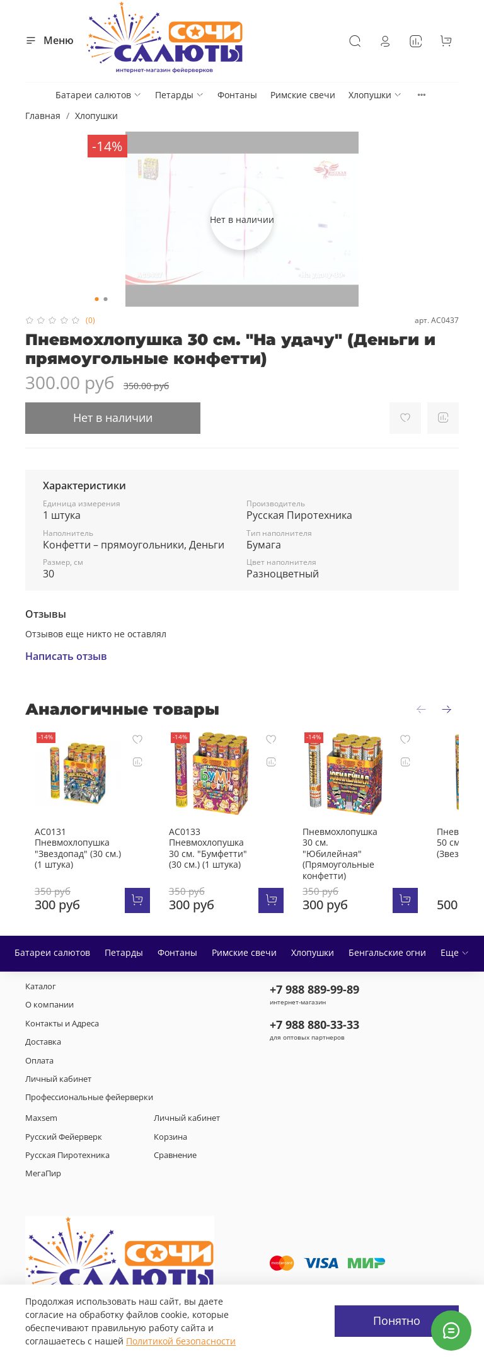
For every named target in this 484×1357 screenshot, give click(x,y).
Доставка (43, 1033)
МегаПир (43, 1165)
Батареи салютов (98, 95)
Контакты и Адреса (62, 1014)
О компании (49, 996)
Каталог (40, 978)
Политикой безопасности (181, 1341)
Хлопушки (375, 95)
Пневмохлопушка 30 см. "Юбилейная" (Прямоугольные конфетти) (339, 845)
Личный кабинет (58, 1070)
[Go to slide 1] (97, 299)
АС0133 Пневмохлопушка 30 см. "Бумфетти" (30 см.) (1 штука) (215, 840)
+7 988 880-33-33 (314, 1016)
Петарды (179, 95)
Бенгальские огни (387, 944)
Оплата (39, 1052)
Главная (42, 116)
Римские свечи (302, 95)
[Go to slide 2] (106, 299)
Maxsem (41, 1109)
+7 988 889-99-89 (314, 981)
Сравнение (175, 1147)
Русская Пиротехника (67, 1147)
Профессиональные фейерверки (89, 1089)
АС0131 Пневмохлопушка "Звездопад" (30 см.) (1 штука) (87, 840)
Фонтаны (237, 95)
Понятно (396, 1320)
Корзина (170, 1128)
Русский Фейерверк (63, 1128)
